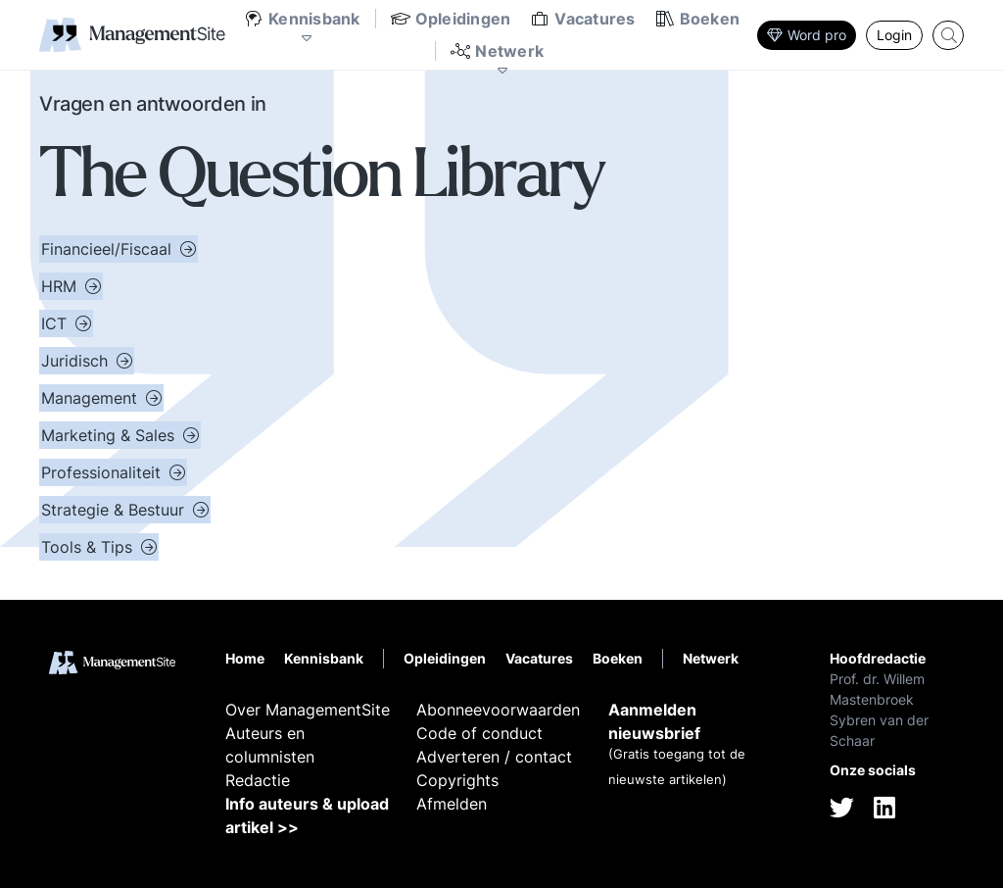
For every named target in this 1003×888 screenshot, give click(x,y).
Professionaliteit (103, 472)
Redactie (257, 780)
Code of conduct (479, 733)
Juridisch (77, 360)
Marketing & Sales (110, 435)
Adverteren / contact (494, 756)
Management (91, 398)
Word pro (806, 34)
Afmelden (451, 804)
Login (894, 34)
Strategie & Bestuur (115, 509)
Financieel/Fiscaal (108, 249)
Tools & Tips (89, 547)
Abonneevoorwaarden (498, 709)
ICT (56, 323)
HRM (61, 286)
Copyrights (457, 780)
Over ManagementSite (307, 709)
